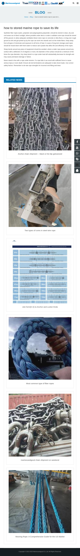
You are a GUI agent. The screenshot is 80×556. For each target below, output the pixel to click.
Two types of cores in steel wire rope (40, 230)
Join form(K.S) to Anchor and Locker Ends (40, 307)
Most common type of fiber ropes (40, 383)
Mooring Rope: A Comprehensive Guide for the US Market (40, 537)
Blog (40, 12)
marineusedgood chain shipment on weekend (40, 460)
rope (15, 33)
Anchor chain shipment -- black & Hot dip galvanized (40, 154)
